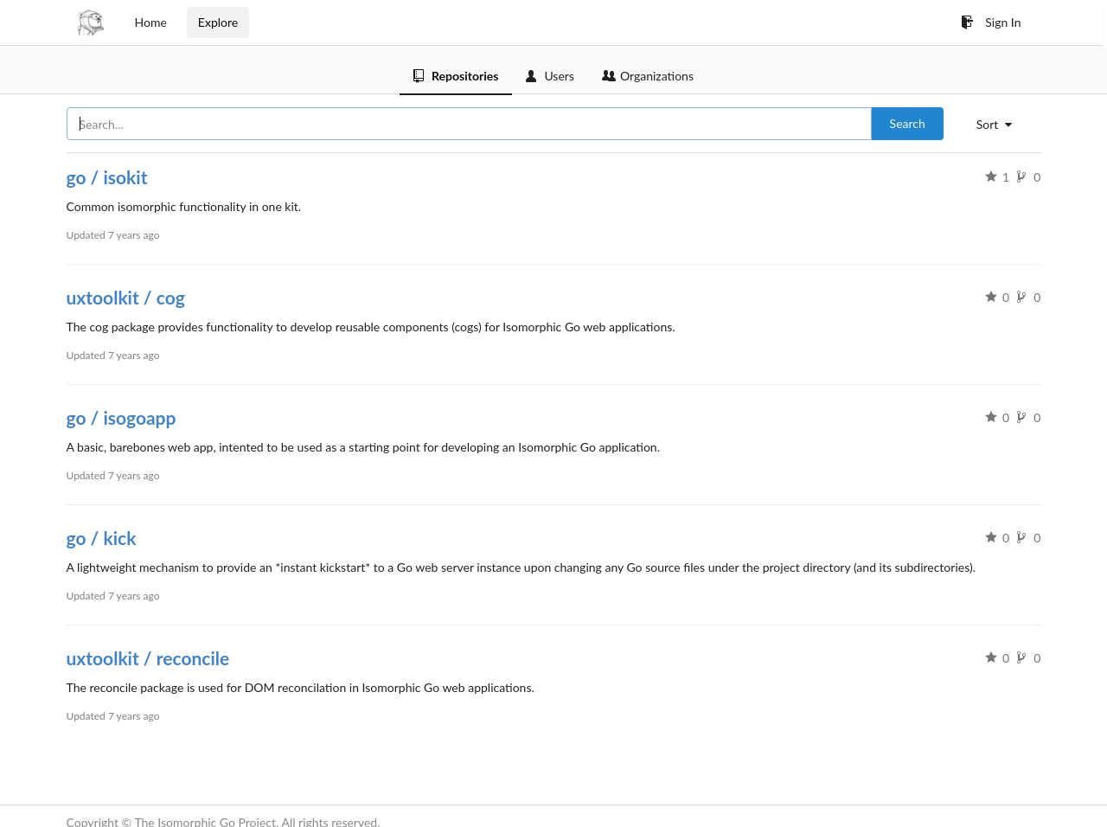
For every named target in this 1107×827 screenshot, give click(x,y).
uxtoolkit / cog (126, 297)
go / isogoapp (121, 417)
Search (907, 123)
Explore (218, 22)
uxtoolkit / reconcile (148, 658)
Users (550, 75)
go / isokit (107, 177)
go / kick (102, 537)
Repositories (455, 75)
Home (151, 22)
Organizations (648, 75)
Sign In (991, 22)
